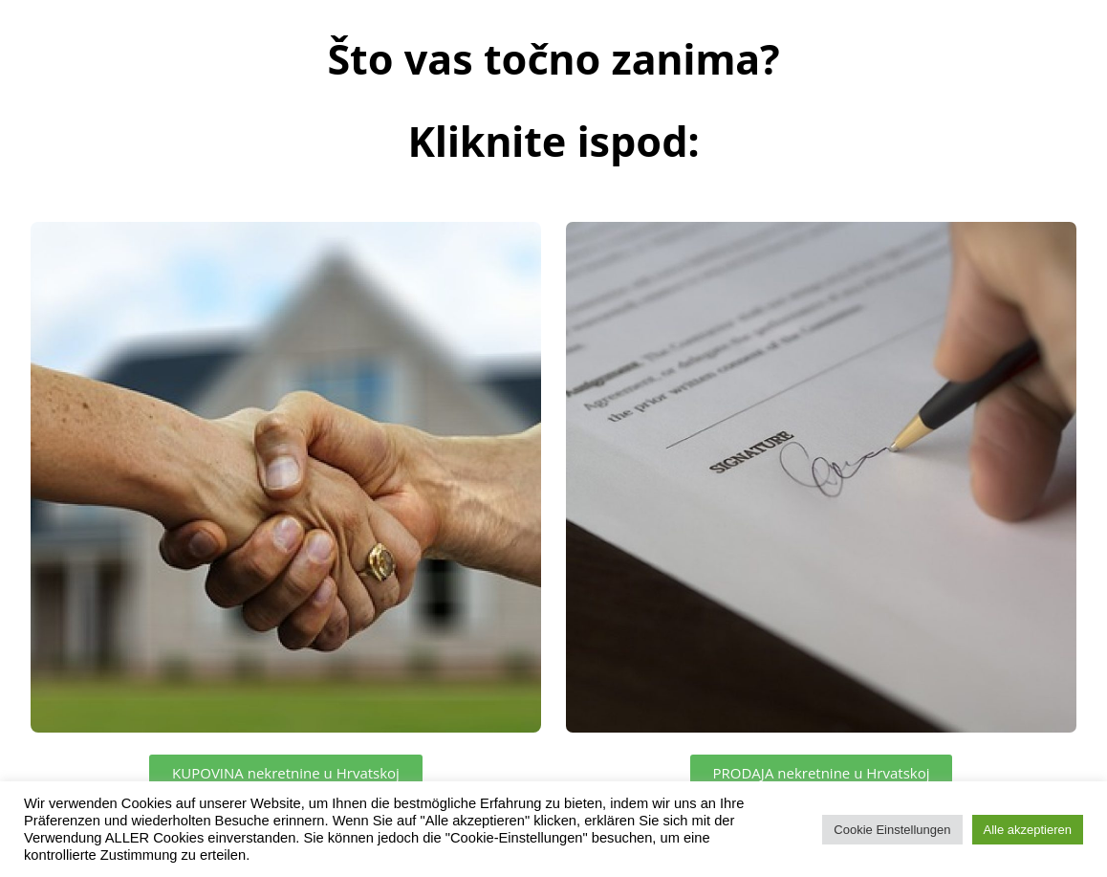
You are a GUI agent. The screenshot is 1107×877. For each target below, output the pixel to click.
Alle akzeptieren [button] (1028, 829)
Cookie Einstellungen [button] (892, 829)
